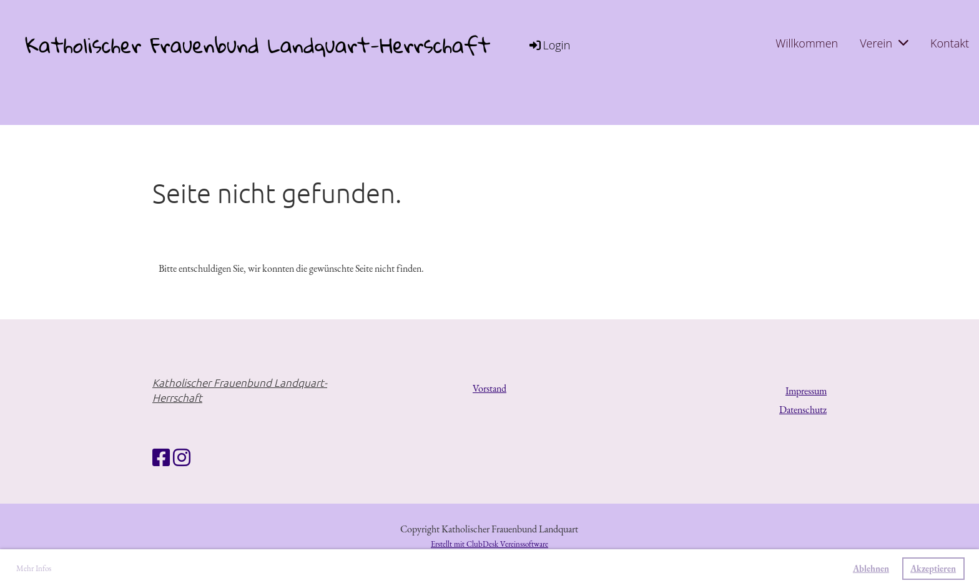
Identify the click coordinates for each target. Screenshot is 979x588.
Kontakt (949, 43)
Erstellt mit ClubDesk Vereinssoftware (489, 544)
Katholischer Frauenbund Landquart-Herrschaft (257, 45)
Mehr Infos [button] (33, 568)
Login (549, 44)
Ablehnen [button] (871, 568)
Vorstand (489, 388)
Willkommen (806, 43)
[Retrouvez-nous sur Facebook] (161, 458)
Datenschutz (803, 409)
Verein (884, 43)
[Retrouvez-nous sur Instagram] (181, 458)
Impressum (806, 390)
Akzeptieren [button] (933, 568)
